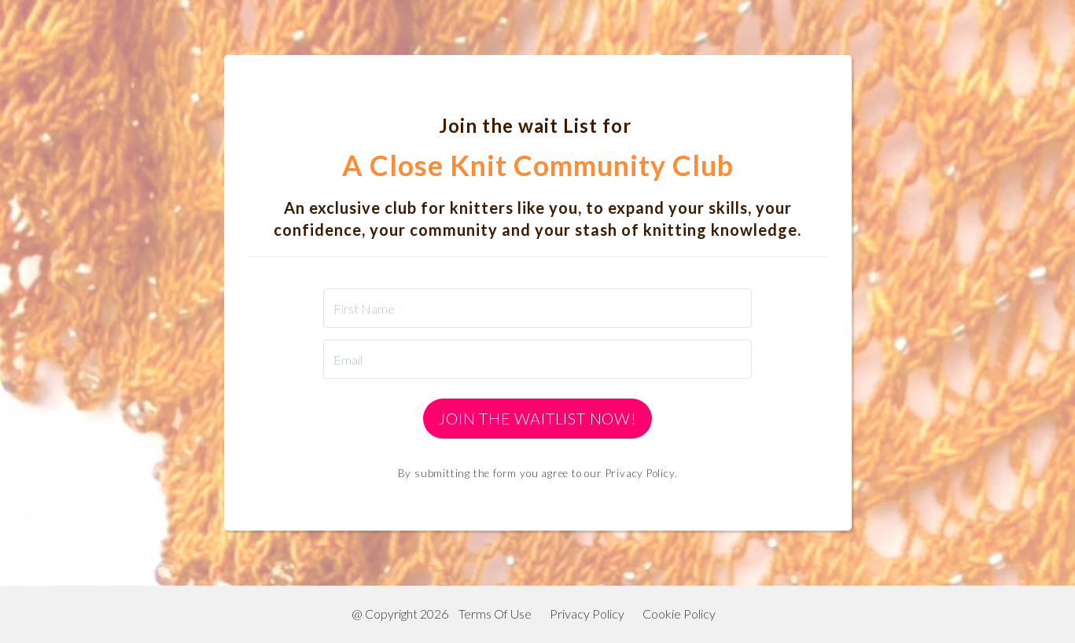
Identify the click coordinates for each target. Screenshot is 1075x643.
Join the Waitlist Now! (537, 418)
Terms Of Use (495, 613)
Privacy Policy (587, 613)
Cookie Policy (679, 613)
